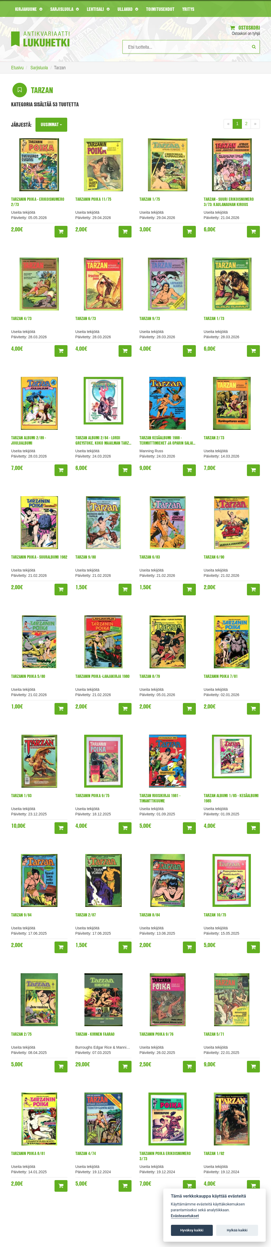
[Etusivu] (40, 31)
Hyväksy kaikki (191, 1230)
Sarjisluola (64, 9)
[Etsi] (254, 46)
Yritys (188, 9)
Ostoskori (245, 27)
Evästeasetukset (185, 1216)
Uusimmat (52, 124)
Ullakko (128, 9)
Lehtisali (98, 9)
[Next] (255, 124)
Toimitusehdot (160, 9)
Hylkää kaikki (237, 1230)
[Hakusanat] (191, 47)
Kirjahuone (28, 9)
